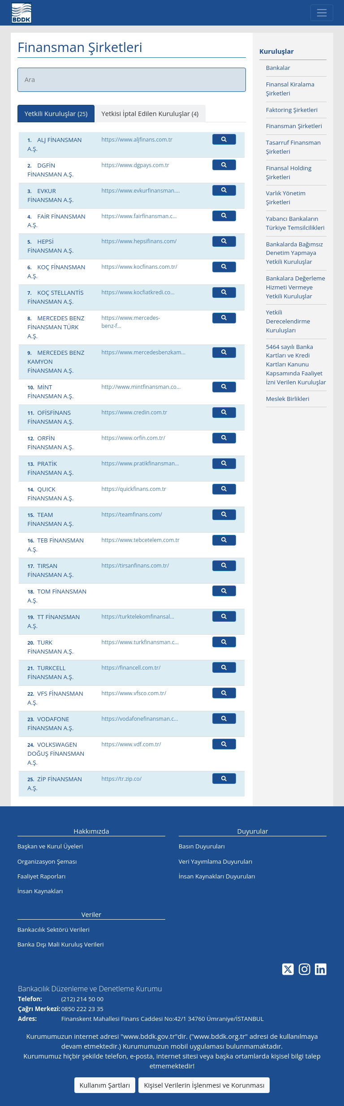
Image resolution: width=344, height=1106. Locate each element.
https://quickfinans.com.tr (133, 489)
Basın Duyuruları (202, 846)
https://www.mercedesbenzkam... (143, 352)
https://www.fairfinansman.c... (138, 216)
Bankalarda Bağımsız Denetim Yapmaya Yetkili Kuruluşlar (294, 253)
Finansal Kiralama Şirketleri (290, 88)
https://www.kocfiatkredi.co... (137, 292)
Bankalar (278, 68)
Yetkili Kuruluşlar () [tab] (56, 113)
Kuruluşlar (276, 51)
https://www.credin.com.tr (134, 412)
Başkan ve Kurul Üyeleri (50, 846)
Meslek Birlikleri (288, 399)
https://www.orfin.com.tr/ (133, 438)
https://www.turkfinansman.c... (140, 642)
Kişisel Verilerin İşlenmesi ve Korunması (204, 1084)
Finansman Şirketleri (294, 126)
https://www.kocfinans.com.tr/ (139, 267)
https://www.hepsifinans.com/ (138, 241)
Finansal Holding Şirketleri (289, 172)
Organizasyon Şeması (47, 861)
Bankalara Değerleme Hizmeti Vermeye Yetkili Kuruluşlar (295, 287)
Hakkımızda (91, 830)
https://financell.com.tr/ (130, 667)
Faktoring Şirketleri (292, 110)
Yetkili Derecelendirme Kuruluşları (288, 321)
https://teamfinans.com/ (131, 514)
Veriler (92, 914)
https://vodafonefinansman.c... (139, 719)
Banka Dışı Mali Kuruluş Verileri (60, 944)
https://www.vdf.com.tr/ (131, 744)
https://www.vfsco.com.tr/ (133, 693)
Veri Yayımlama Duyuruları (216, 861)
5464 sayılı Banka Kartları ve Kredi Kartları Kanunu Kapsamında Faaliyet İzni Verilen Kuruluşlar (296, 364)
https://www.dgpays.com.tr (135, 165)
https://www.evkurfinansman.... (140, 190)
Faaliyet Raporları (41, 876)
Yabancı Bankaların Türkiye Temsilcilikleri (295, 223)
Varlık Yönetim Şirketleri (286, 197)
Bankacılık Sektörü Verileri (53, 929)
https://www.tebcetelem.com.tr (141, 540)
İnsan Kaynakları (40, 891)
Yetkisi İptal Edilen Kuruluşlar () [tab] (150, 113)
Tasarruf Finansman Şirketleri (293, 146)
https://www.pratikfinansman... (140, 463)
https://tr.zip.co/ (121, 779)
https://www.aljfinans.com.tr (136, 139)
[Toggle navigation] (322, 12)
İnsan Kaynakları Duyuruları (217, 876)
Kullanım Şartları (105, 1084)
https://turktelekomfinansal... (137, 616)
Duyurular (252, 830)
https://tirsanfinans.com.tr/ (135, 565)
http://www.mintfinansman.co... (141, 387)
